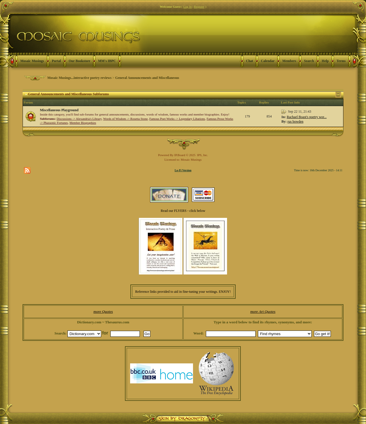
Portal (56, 61)
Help (325, 61)
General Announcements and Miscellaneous (147, 78)
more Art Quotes (262, 311)
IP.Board (179, 155)
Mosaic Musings (32, 61)
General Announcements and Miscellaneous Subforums (68, 94)
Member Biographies (82, 122)
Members (289, 61)
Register (199, 6)
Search (309, 61)
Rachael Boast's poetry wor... (307, 117)
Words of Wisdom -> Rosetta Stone (125, 118)
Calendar (267, 61)
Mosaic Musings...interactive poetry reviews (79, 78)
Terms (341, 61)
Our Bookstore (79, 61)
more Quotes (103, 311)
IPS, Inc (202, 155)
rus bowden (295, 122)
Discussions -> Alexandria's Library (79, 118)
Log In (187, 6)
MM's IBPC (107, 61)
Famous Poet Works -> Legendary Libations (177, 118)
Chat (249, 61)
